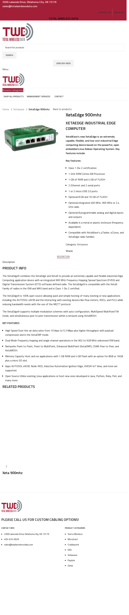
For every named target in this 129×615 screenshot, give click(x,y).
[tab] (63, 255)
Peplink (71, 559)
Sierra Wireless (75, 532)
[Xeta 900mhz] (37, 426)
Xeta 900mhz (12, 471)
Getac (70, 564)
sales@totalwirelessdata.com (18, 543)
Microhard (73, 538)
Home (5, 108)
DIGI (70, 548)
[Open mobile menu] (5, 65)
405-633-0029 (11, 538)
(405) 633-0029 (63, 60)
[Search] (63, 46)
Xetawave (18, 108)
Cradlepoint (73, 543)
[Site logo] (18, 31)
